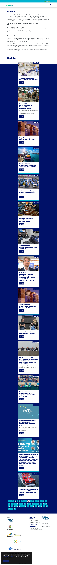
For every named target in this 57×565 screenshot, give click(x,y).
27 (32, 503)
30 (41, 503)
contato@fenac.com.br (35, 522)
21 (17, 503)
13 (35, 501)
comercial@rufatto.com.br (36, 529)
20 (14, 503)
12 (33, 501)
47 (46, 506)
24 (25, 503)
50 (14, 508)
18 (9, 503)
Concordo (6, 561)
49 (12, 508)
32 (46, 503)
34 (12, 506)
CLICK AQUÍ (41, 39)
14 (38, 501)
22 (19, 503)
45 (41, 506)
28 (35, 503)
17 (45, 501)
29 (38, 503)
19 (11, 503)
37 (19, 506)
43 (35, 506)
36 (17, 506)
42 (33, 506)
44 (38, 506)
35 (14, 506)
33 (9, 506)
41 (30, 506)
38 (22, 506)
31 (43, 503)
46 (44, 506)
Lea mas (22, 82)
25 (27, 503)
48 (9, 508)
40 (28, 506)
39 (25, 506)
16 (43, 501)
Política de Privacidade (8, 556)
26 (30, 503)
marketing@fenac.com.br (17, 24)
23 (22, 503)
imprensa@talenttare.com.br (24, 30)
